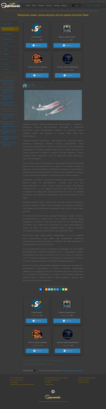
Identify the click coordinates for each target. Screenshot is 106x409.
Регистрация (96, 6)
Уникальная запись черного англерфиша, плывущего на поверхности (10, 138)
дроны (40, 360)
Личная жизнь (8, 34)
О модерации (14, 382)
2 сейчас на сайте (27, 1)
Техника (5, 44)
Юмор (5, 49)
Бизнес (5, 59)
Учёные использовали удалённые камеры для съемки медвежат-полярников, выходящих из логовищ (10, 125)
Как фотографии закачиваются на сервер (56, 378)
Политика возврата (83, 382)
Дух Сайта (47, 382)
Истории (6, 69)
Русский (91, 1)
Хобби (5, 64)
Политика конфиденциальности (87, 378)
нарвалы (27, 360)
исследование (54, 360)
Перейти (36, 45)
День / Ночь (99, 1)
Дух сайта (31, 85)
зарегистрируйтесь (78, 370)
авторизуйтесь (66, 370)
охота (46, 360)
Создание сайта (49, 384)
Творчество (7, 39)
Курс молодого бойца (16, 380)
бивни (34, 360)
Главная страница (10, 11)
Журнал (21, 11)
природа (63, 360)
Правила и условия (83, 380)
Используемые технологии (52, 380)
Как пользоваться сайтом (17, 378)
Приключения (32, 11)
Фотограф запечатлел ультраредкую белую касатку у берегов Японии (9, 104)
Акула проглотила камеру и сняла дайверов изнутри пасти (10, 132)
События (6, 54)
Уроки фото (7, 24)
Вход (89, 6)
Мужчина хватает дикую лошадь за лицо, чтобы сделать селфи (8, 144)
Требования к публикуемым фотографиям (22, 384)
